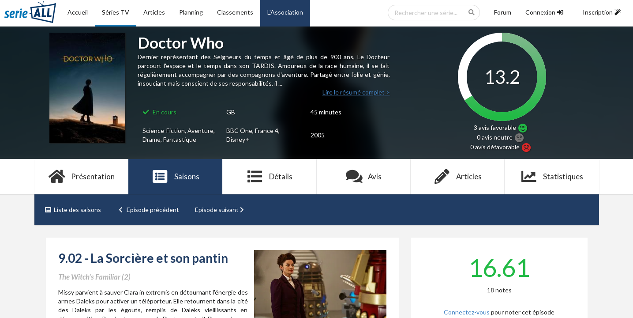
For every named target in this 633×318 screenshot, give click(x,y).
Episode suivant (220, 209)
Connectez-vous (467, 312)
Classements (235, 12)
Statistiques (551, 176)
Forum (502, 12)
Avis (363, 176)
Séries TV (115, 12)
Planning (191, 12)
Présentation (81, 176)
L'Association (285, 12)
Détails (270, 176)
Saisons (175, 176)
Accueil (77, 12)
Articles (154, 12)
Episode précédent (148, 209)
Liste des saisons (73, 209)
